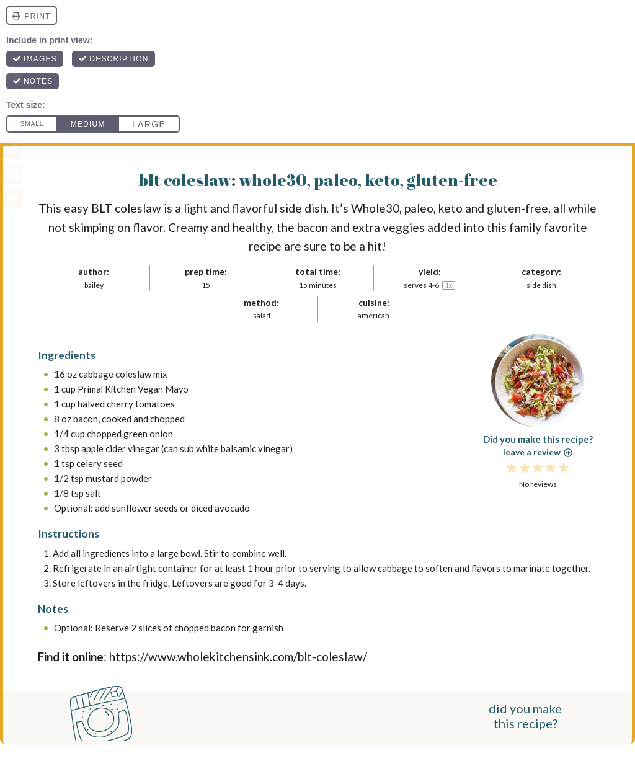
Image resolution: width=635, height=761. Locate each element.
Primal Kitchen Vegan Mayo (135, 388)
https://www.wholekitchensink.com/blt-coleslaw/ (238, 656)
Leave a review (537, 452)
